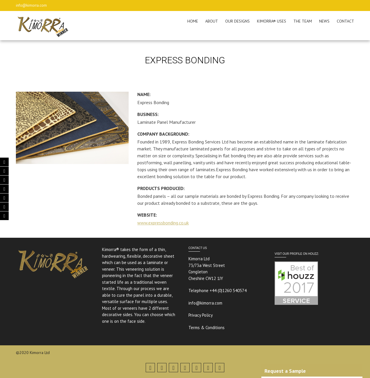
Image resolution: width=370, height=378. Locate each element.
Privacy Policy (200, 315)
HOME (192, 21)
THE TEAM (302, 21)
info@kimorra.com (31, 5)
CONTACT (345, 21)
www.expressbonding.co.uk (163, 223)
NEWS (324, 21)
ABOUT (211, 21)
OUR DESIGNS (237, 21)
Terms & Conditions (206, 327)
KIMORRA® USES (271, 21)
